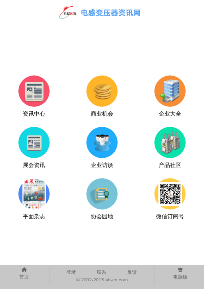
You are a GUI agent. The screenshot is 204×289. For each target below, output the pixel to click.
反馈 (132, 272)
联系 (101, 272)
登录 (71, 272)
